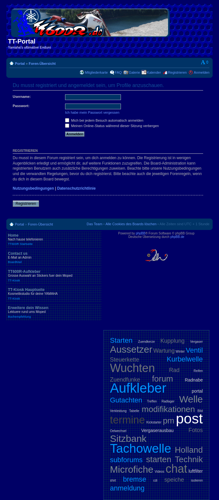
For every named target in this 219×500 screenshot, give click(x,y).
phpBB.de (177, 237)
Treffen (152, 401)
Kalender (154, 72)
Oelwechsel (118, 431)
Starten (121, 340)
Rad (174, 370)
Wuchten (132, 368)
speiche (174, 479)
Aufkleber (138, 388)
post (189, 418)
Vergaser (196, 341)
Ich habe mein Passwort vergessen (92, 112)
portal (197, 391)
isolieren (197, 480)
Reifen (198, 371)
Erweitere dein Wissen (54, 312)
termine (127, 420)
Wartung (164, 351)
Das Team (94, 224)
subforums (126, 460)
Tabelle (134, 411)
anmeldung (127, 488)
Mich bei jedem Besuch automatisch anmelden (104, 120)
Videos (159, 471)
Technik (189, 459)
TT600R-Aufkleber (54, 275)
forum (162, 378)
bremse (134, 479)
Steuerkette (124, 359)
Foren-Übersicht (42, 63)
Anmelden (201, 72)
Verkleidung (118, 411)
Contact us (54, 257)
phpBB (140, 233)
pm (168, 420)
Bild (200, 411)
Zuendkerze (146, 341)
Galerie (134, 72)
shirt (113, 480)
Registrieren (177, 72)
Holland (189, 450)
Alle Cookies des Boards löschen (130, 224)
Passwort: (21, 106)
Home (54, 239)
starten (158, 459)
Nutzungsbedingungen (33, 188)
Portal (20, 63)
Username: (22, 96)
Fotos (196, 430)
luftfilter (196, 471)
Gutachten (126, 400)
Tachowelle (140, 448)
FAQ (118, 72)
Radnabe (194, 379)
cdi (155, 480)
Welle (191, 399)
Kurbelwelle (185, 359)
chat (176, 468)
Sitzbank (128, 438)
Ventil (194, 350)
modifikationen (168, 409)
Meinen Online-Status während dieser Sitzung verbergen (112, 126)
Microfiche (132, 469)
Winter (180, 351)
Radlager (168, 401)
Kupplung (172, 341)
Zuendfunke (125, 379)
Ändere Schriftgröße (204, 62)
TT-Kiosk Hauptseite (54, 293)
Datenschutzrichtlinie (76, 188)
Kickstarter (153, 422)
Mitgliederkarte (96, 72)
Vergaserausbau (157, 430)
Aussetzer (131, 349)
